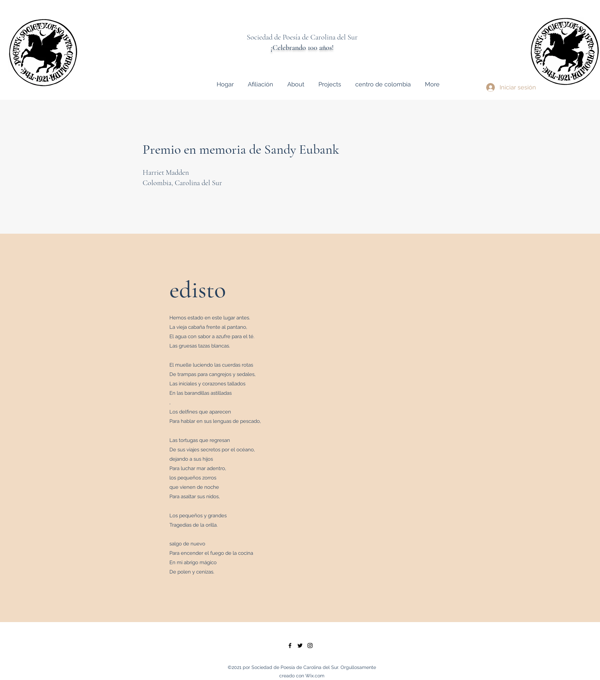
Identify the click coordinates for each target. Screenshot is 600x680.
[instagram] (310, 645)
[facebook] (290, 645)
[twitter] (300, 645)
